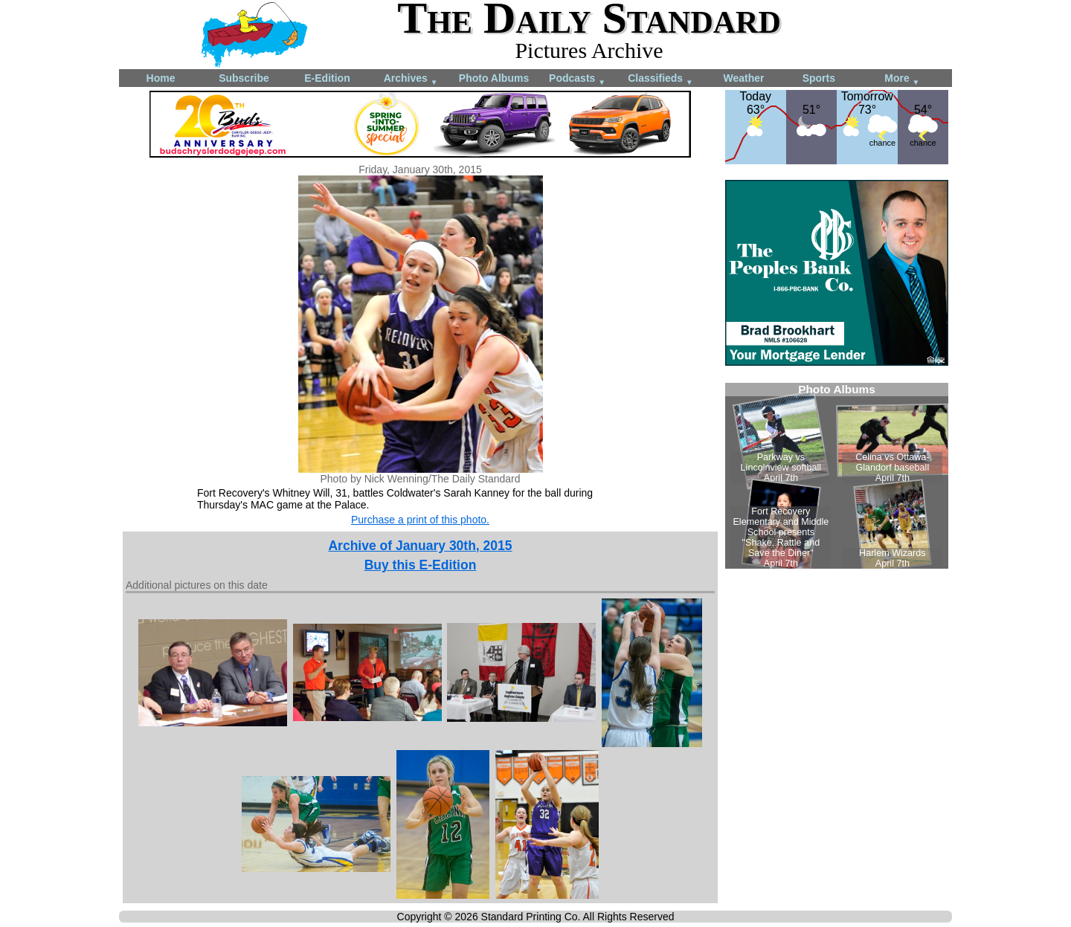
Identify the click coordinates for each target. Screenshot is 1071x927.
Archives (411, 79)
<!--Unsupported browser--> (836, 476)
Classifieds (660, 79)
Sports (819, 78)
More (901, 79)
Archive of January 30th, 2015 (420, 545)
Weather (744, 78)
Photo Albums (494, 78)
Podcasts (577, 79)
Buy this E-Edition (420, 565)
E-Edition (327, 78)
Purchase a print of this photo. (420, 520)
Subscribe (244, 78)
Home (161, 78)
